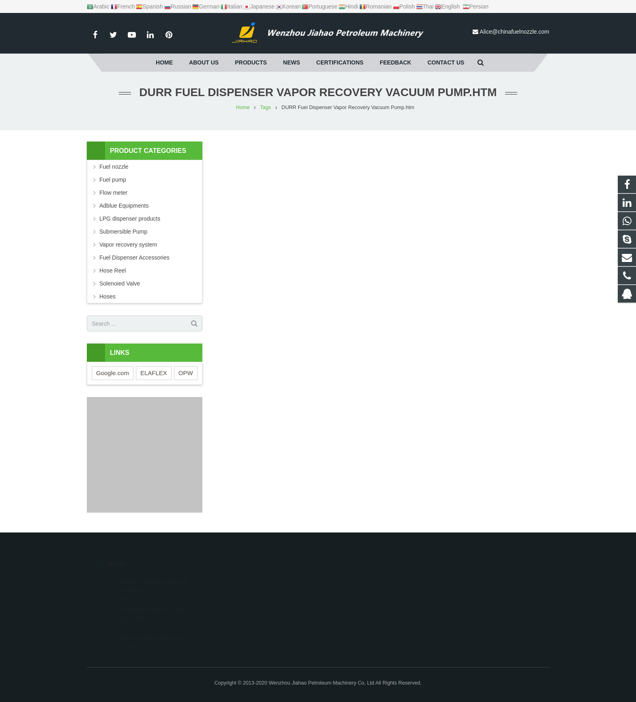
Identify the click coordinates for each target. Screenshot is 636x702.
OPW (185, 372)
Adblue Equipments (123, 205)
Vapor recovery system (128, 244)
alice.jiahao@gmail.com (360, 626)
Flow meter (113, 192)
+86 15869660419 (353, 591)
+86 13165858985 (353, 602)
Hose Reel (112, 270)
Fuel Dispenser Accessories (134, 257)
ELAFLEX (153, 372)
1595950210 (347, 579)
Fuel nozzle (114, 166)
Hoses (107, 296)
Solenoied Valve (119, 283)
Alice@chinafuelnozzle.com (514, 31)
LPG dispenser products (129, 218)
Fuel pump (112, 179)
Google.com (112, 372)
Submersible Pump (123, 231)
